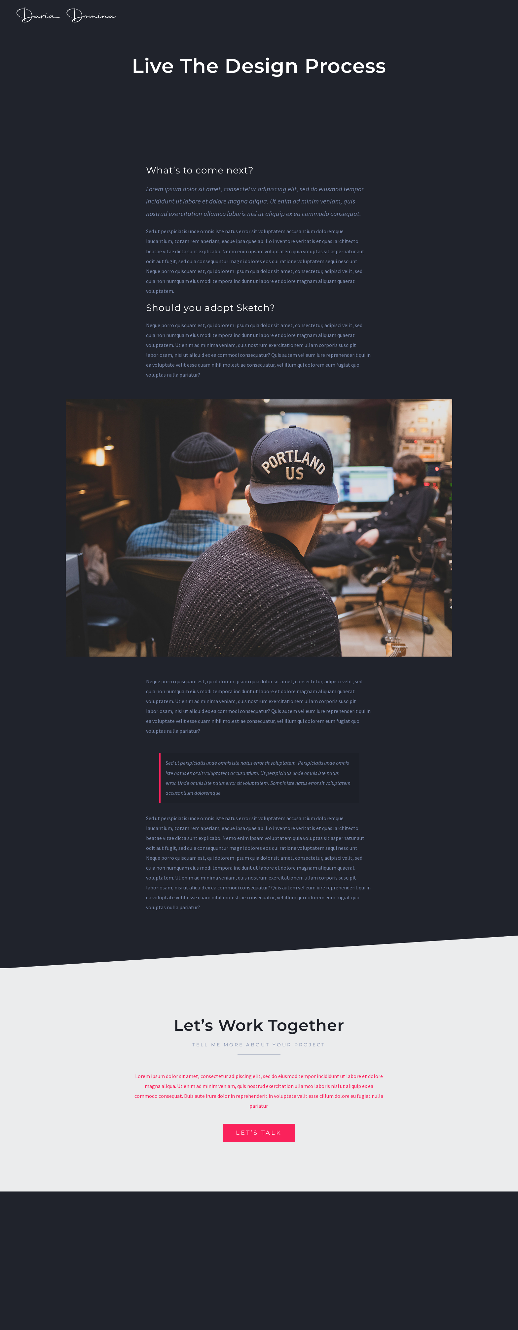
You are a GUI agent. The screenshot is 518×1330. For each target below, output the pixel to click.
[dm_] (66, 9)
